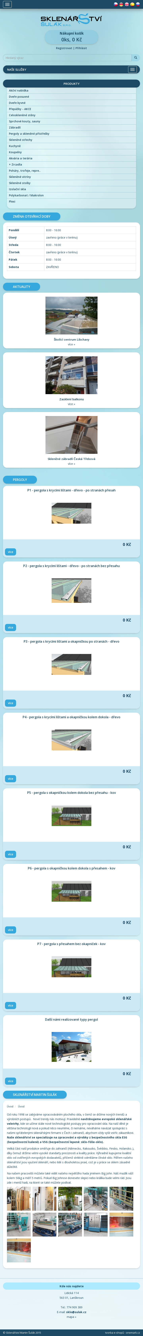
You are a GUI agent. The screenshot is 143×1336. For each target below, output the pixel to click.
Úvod (10, 1106)
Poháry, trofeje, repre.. (25, 170)
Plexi (12, 201)
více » (71, 344)
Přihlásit (81, 48)
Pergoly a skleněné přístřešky (29, 133)
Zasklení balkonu (71, 399)
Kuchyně (15, 146)
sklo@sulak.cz (76, 1312)
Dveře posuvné (19, 96)
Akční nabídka (18, 90)
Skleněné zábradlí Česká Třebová (71, 459)
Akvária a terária (20, 158)
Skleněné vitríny (20, 177)
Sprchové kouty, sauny (24, 121)
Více (10, 552)
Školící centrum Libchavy (71, 339)
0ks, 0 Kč (71, 37)
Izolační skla (17, 189)
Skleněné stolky (20, 183)
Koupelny (15, 152)
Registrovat (64, 48)
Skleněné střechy (20, 140)
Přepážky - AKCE (20, 109)
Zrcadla (15, 164)
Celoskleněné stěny (22, 115)
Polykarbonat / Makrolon (26, 195)
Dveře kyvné (17, 103)
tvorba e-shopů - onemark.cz (122, 1332)
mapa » (71, 1317)
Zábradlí (15, 127)
